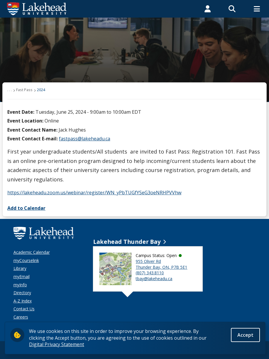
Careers (20, 317)
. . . (9, 89)
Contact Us (24, 309)
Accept (245, 335)
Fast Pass (24, 89)
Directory (22, 292)
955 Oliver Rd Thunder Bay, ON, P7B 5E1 (161, 264)
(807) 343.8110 (150, 272)
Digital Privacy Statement (56, 344)
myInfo (20, 284)
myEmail (21, 276)
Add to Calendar (26, 208)
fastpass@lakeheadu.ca (84, 138)
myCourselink (26, 260)
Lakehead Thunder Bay (127, 242)
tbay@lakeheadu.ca (154, 278)
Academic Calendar (31, 252)
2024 (41, 89)
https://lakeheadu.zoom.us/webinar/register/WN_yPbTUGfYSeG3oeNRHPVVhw (94, 192)
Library (19, 268)
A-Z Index (22, 301)
